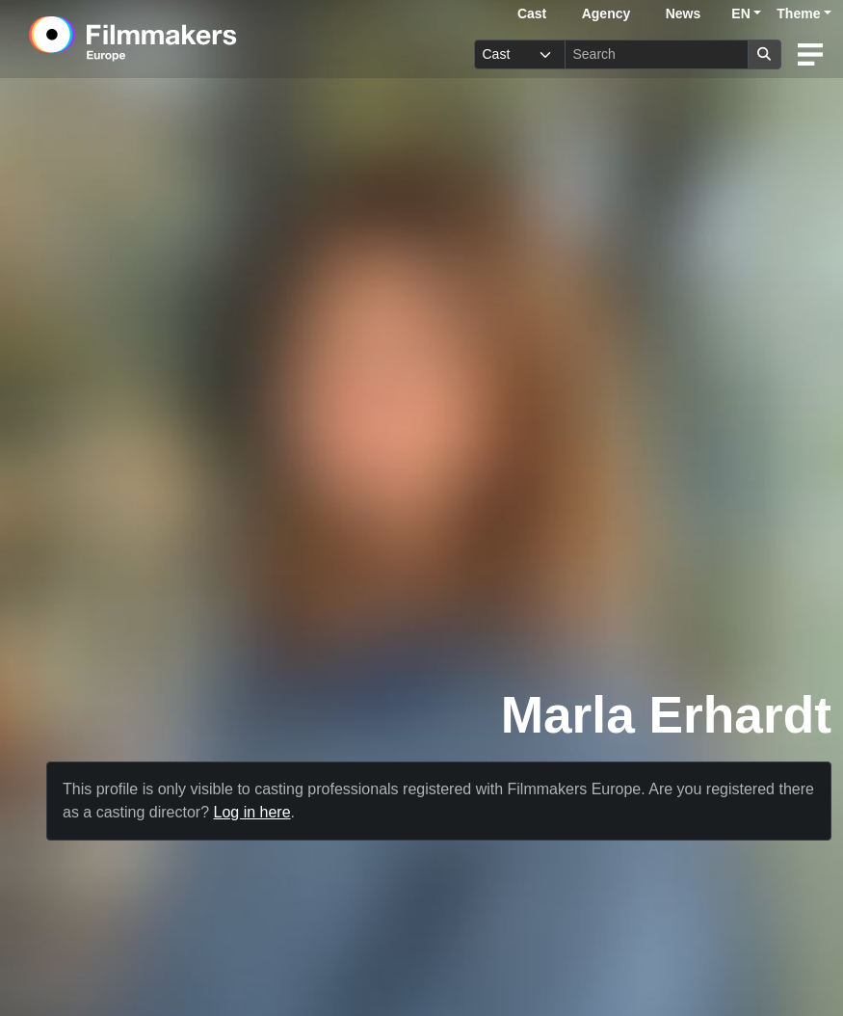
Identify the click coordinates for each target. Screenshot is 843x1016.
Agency (606, 13)
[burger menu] (810, 54)
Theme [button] (798, 13)
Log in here (252, 812)
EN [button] (740, 13)
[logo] (180, 38)
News (683, 13)
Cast (531, 13)
